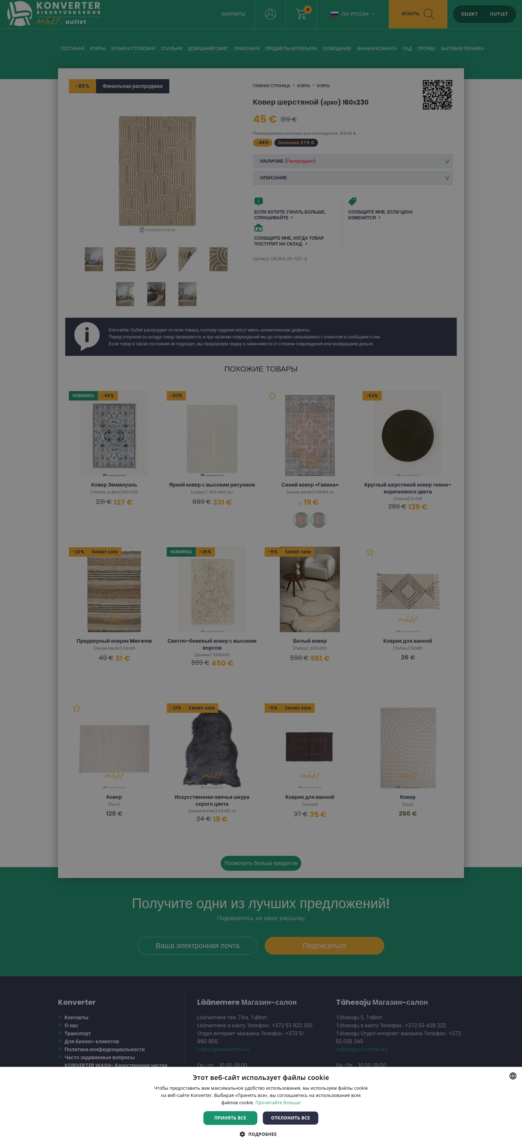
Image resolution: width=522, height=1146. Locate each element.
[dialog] (261, 573)
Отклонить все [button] (290, 1118)
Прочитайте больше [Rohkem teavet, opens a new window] (278, 1103)
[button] (261, 1133)
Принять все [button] (230, 1118)
